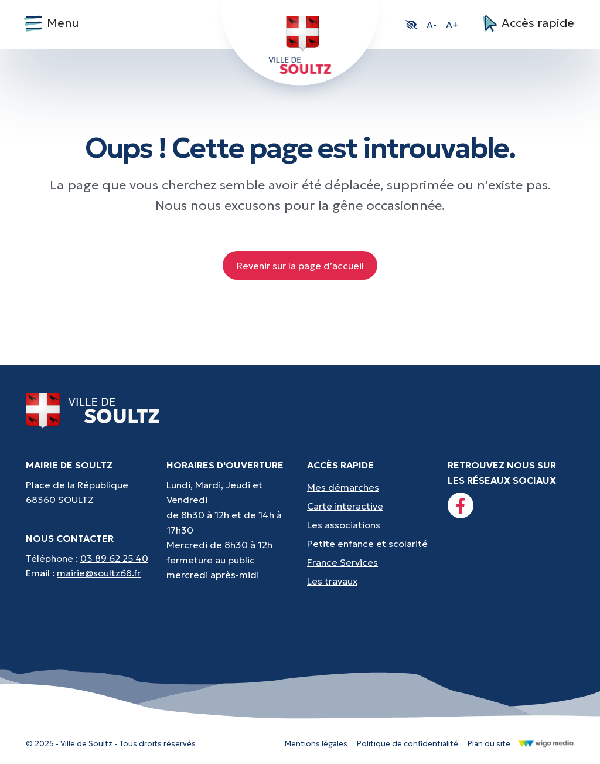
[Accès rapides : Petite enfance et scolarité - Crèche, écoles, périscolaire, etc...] (370, 543)
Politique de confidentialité (407, 744)
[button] (411, 24)
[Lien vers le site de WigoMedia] (545, 743)
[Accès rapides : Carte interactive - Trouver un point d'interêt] (370, 506)
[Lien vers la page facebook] (460, 505)
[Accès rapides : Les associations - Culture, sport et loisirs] (370, 524)
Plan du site (489, 744)
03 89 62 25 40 (114, 558)
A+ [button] (452, 24)
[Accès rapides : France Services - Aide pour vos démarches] (370, 562)
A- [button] (432, 24)
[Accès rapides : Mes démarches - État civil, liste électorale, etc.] (370, 487)
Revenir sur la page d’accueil (300, 265)
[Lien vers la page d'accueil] (93, 410)
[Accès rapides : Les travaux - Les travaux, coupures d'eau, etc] (370, 581)
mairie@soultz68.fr (99, 573)
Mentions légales (316, 744)
